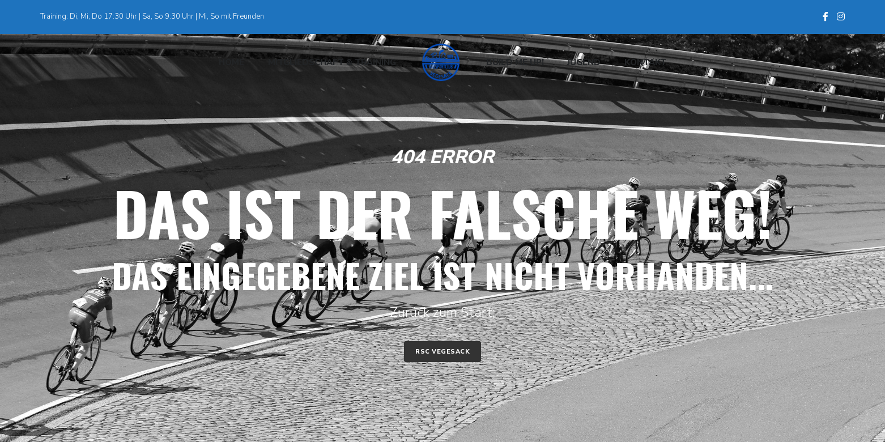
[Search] (834, 62)
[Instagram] (841, 16)
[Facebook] (825, 16)
